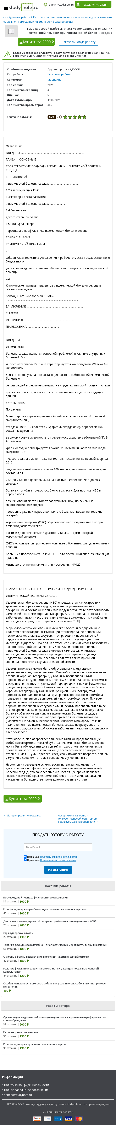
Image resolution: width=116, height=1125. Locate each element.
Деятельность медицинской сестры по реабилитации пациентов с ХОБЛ (49, 921)
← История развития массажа (22, 815)
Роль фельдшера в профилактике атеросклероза (34, 1044)
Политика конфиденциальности (26, 1085)
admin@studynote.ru (61, 4)
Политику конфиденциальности (58, 856)
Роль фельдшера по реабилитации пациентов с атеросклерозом (45, 909)
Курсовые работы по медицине (52, 17)
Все (4, 17)
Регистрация (58, 870)
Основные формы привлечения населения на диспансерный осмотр (46, 956)
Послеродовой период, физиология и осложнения (35, 897)
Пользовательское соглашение (26, 1090)
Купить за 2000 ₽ (24, 798)
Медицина (54, 79)
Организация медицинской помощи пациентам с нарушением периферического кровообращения (54, 1019)
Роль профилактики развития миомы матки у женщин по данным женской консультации (51, 970)
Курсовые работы (20, 17)
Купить (38, 41)
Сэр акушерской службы (18, 933)
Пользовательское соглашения (58, 860)
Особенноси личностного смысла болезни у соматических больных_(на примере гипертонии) (54, 985)
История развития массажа (20, 1032)
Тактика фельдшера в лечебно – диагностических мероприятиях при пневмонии (55, 945)
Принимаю (52, 856)
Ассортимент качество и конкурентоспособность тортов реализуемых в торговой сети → (78, 818)
